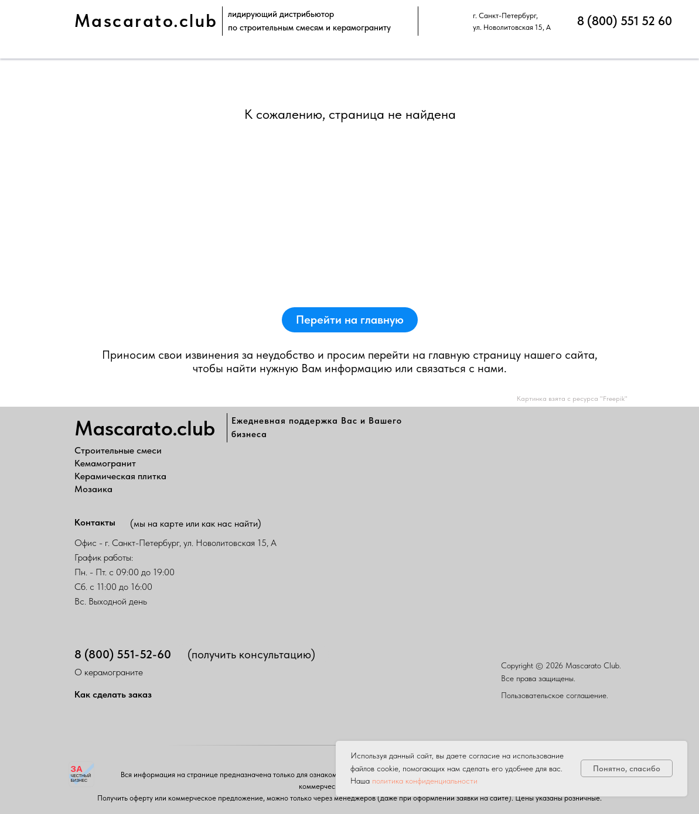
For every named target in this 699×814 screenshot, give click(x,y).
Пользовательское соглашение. (554, 695)
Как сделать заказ (113, 694)
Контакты (94, 522)
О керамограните (108, 672)
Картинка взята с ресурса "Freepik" (572, 398)
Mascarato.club (146, 21)
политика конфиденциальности (425, 780)
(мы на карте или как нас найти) (195, 523)
